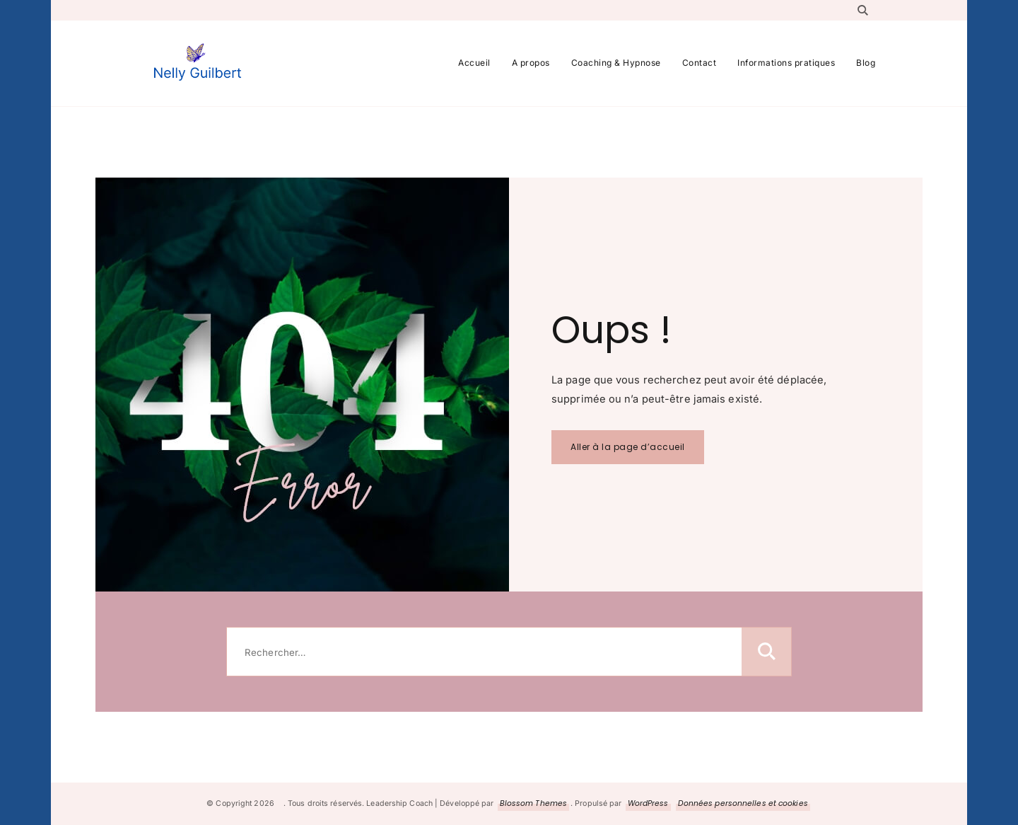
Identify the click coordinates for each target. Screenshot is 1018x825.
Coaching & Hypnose (616, 62)
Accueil (474, 62)
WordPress (648, 803)
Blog (865, 62)
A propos (531, 62)
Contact (699, 62)
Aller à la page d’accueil (628, 447)
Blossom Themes (533, 803)
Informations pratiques (786, 62)
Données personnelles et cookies (743, 803)
